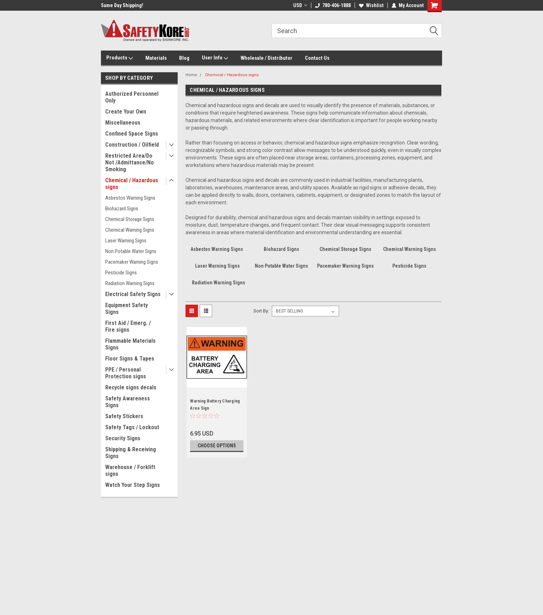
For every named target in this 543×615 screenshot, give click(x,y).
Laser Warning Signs (125, 240)
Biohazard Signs (121, 208)
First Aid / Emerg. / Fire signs (128, 326)
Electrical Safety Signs (133, 294)
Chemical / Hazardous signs (131, 183)
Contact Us (317, 58)
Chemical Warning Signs (129, 230)
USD (300, 5)
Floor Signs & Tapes (129, 358)
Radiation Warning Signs (130, 283)
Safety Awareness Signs (127, 402)
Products (119, 58)
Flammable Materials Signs (130, 344)
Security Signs (122, 438)
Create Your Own (125, 111)
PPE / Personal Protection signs (125, 373)
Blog (184, 58)
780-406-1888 (333, 5)
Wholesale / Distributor (266, 58)
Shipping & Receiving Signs (130, 452)
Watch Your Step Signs (132, 485)
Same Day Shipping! (122, 5)
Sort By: (261, 311)
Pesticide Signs (121, 272)
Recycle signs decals (130, 387)
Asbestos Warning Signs (130, 198)
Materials (156, 58)
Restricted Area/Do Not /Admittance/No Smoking (129, 162)
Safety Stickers (124, 416)
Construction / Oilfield (132, 144)
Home (191, 75)
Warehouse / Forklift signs (130, 470)
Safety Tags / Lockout (132, 427)
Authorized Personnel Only (131, 97)
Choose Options (217, 445)
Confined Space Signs (131, 133)
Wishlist (371, 5)
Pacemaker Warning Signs (131, 262)
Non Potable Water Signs (130, 251)
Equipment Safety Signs (126, 308)
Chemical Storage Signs (129, 219)
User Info (215, 58)
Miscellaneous (122, 122)
